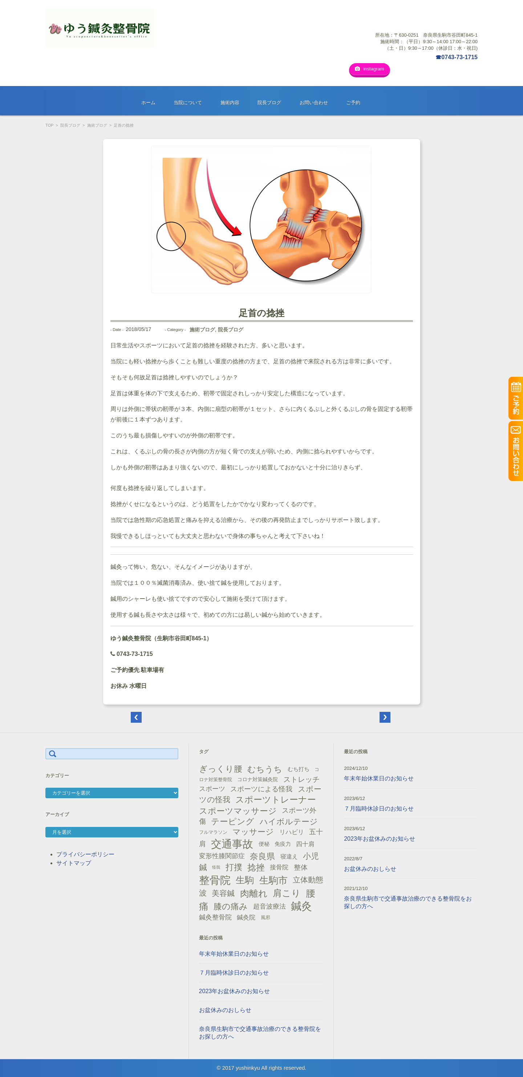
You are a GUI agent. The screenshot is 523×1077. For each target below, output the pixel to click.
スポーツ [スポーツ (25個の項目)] (212, 788)
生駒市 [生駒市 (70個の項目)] (273, 880)
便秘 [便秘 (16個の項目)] (264, 844)
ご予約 (353, 102)
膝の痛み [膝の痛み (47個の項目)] (231, 906)
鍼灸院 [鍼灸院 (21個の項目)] (246, 917)
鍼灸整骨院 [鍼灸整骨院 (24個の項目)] (215, 917)
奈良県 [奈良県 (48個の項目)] (262, 856)
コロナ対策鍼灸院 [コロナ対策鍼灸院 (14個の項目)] (257, 779)
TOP (49, 125)
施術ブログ (97, 125)
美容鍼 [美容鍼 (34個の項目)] (223, 893)
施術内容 (229, 102)
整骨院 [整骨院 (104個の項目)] (215, 880)
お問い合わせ (314, 102)
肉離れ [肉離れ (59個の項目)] (254, 893)
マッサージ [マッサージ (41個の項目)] (253, 831)
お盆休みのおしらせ (225, 1010)
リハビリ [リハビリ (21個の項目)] (291, 832)
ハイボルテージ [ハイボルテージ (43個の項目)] (289, 821)
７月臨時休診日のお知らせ (234, 973)
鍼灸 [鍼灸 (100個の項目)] (301, 906)
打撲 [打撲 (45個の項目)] (234, 867)
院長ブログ (269, 102)
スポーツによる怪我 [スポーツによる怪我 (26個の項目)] (261, 789)
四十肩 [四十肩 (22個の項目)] (305, 844)
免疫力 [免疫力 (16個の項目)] (283, 844)
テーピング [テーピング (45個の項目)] (232, 821)
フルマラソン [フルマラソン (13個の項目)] (213, 832)
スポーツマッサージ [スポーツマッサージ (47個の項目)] (238, 811)
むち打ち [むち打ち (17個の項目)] (298, 769)
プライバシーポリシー (85, 854)
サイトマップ (73, 863)
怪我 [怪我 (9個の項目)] (216, 867)
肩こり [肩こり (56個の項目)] (287, 893)
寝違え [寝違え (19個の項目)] (289, 856)
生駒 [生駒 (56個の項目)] (245, 880)
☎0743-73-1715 (456, 57)
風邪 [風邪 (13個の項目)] (265, 917)
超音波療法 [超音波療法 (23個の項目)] (269, 906)
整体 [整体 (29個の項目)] (301, 867)
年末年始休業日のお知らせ (234, 954)
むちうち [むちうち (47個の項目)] (264, 769)
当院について (188, 102)
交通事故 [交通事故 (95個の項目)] (232, 844)
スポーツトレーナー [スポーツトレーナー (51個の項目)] (275, 799)
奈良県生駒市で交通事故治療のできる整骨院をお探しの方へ (260, 1033)
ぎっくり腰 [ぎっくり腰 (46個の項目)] (220, 769)
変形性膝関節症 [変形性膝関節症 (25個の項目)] (222, 856)
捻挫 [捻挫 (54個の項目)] (256, 867)
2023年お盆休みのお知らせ (234, 991)
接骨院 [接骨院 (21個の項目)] (279, 867)
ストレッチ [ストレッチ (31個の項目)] (301, 779)
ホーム (148, 102)
